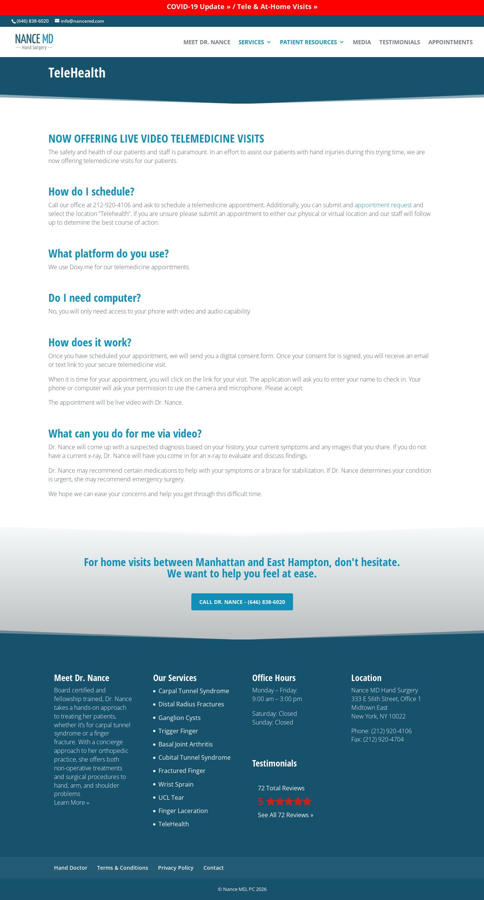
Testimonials (399, 42)
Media (362, 42)
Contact (213, 867)
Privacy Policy (176, 867)
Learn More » (71, 802)
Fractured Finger (182, 771)
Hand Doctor (70, 867)
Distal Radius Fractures (191, 704)
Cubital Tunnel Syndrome (194, 757)
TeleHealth (173, 824)
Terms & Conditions (122, 867)
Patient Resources (308, 42)
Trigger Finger (178, 731)
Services (251, 42)
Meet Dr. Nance (206, 42)
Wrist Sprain (176, 784)
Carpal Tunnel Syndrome (193, 691)
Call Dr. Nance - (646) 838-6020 (242, 601)
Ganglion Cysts (179, 718)
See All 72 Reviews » (285, 815)
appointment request (383, 205)
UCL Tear (171, 797)
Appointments (450, 42)
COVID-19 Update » (199, 6)
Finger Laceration (183, 811)
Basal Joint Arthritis (185, 744)
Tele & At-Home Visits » (277, 6)
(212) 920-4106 (391, 731)
